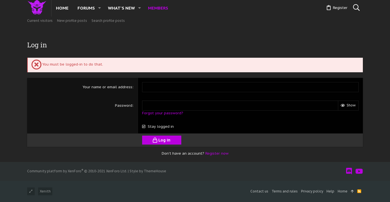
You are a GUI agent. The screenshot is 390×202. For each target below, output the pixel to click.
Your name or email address (107, 87)
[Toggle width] (31, 191)
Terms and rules (285, 191)
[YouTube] (359, 171)
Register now (217, 153)
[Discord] (349, 171)
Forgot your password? (162, 113)
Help (330, 191)
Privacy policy (312, 191)
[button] (99, 8)
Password (123, 105)
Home (342, 191)
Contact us (259, 191)
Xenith (45, 191)
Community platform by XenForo (77, 171)
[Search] (356, 8)
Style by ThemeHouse (148, 171)
